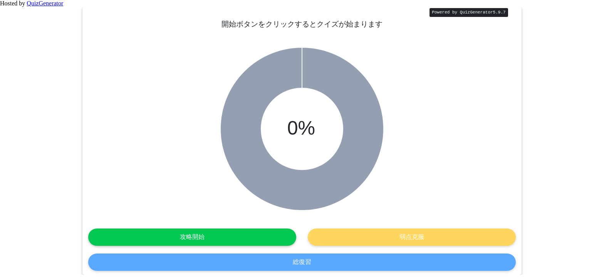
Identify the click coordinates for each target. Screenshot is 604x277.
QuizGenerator (45, 3)
